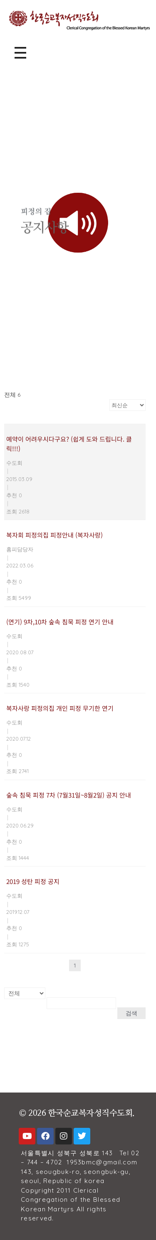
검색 (131, 1013)
